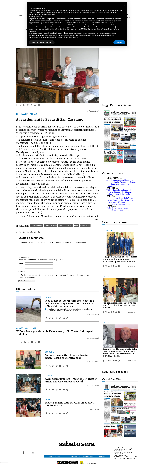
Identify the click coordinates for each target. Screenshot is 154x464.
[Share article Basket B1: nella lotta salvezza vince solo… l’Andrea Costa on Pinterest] (57, 413)
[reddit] (35, 105)
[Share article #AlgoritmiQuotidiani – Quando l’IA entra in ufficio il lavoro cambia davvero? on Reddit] (64, 390)
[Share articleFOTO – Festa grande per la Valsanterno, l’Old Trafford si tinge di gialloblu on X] (21, 342)
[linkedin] (24, 105)
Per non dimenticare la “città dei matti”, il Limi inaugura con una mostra (119, 305)
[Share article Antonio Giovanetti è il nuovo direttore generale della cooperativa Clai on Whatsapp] (60, 366)
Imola (76, 226)
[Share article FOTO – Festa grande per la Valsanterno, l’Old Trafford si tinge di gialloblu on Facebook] (18, 342)
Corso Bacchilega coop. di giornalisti (126, 448)
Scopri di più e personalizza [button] (41, 42)
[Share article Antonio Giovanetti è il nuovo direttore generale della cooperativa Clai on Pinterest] (57, 366)
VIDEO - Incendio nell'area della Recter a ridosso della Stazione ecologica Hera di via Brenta (119, 192)
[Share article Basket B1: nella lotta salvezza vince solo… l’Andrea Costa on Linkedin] (53, 413)
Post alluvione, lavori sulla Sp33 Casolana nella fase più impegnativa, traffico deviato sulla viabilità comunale (70, 303)
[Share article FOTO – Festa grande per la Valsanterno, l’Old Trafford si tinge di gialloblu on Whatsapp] (32, 342)
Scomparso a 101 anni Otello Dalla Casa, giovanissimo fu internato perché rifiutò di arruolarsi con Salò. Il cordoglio (120, 352)
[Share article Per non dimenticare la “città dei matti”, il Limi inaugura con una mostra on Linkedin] (109, 312)
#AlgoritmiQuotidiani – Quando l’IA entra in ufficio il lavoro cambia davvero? (71, 380)
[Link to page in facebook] (23, 452)
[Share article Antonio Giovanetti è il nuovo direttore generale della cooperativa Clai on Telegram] (67, 366)
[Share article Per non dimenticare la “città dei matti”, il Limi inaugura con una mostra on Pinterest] (111, 312)
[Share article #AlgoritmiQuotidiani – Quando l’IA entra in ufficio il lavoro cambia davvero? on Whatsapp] (60, 390)
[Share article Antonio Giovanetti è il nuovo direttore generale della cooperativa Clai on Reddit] (64, 366)
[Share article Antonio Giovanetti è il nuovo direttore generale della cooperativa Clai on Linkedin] (53, 366)
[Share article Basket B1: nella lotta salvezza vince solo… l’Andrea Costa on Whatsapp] (60, 413)
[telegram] (38, 105)
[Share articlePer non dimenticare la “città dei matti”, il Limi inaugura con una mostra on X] (106, 312)
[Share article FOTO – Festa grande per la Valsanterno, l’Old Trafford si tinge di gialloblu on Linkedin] (25, 342)
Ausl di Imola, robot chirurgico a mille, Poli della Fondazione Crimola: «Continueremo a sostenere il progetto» (121, 183)
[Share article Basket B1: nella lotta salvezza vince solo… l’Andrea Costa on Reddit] (64, 413)
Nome (21, 263)
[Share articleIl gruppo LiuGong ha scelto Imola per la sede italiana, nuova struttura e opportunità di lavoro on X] (106, 266)
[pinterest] (28, 105)
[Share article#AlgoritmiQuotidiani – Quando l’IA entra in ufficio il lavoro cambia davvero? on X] (50, 390)
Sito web (22, 271)
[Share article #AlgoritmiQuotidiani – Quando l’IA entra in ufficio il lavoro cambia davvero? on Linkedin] (53, 390)
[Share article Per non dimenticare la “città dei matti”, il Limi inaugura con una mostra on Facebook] (104, 312)
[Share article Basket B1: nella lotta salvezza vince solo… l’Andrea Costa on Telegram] (67, 413)
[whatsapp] (31, 105)
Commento (23, 258)
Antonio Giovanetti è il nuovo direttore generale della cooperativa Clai (67, 356)
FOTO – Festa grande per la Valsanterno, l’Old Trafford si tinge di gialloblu (55, 333)
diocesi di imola (37, 226)
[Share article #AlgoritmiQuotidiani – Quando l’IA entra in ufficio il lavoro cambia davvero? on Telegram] (67, 390)
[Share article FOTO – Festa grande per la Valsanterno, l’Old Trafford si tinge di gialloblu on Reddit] (36, 342)
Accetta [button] (119, 42)
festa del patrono (50, 226)
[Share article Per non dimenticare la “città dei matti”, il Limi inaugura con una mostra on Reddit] (116, 312)
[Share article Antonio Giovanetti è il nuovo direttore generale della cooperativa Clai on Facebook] (46, 366)
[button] (124, 5)
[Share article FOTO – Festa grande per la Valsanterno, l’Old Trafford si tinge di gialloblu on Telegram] (39, 342)
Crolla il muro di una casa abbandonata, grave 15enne (118, 209)
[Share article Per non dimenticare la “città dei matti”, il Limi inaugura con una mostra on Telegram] (119, 312)
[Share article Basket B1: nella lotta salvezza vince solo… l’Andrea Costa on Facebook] (46, 413)
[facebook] (16, 105)
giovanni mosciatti (65, 226)
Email (21, 267)
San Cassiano (85, 226)
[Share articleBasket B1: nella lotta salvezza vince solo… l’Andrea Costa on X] (50, 413)
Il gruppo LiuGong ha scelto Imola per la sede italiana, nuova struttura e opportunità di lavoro (120, 259)
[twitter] (20, 105)
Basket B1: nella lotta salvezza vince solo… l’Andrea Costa (70, 404)
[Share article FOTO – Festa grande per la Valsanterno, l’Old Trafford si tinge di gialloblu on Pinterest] (29, 342)
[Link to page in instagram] (33, 452)
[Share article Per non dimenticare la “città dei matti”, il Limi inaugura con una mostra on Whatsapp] (114, 312)
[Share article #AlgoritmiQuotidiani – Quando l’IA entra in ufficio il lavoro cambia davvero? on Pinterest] (57, 390)
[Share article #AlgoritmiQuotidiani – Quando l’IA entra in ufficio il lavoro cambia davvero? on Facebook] (46, 390)
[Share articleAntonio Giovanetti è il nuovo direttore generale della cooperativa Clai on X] (50, 366)
